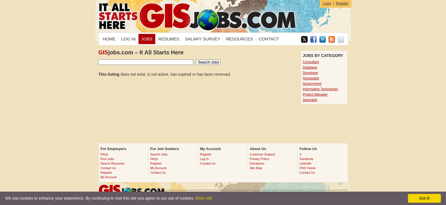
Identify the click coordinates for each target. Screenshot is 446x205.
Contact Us (108, 168)
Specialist (310, 100)
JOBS (146, 38)
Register (342, 3)
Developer (310, 73)
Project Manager (315, 95)
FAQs (104, 154)
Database (310, 67)
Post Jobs (107, 159)
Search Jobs (159, 154)
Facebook (306, 159)
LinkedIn (305, 163)
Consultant (311, 62)
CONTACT (269, 38)
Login (327, 3)
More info (203, 198)
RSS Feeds (307, 168)
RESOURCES (239, 38)
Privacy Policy (259, 159)
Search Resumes (112, 163)
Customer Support (262, 154)
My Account (108, 177)
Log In (204, 159)
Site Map (256, 168)
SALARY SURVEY (202, 38)
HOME (109, 38)
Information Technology (320, 89)
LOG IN (128, 38)
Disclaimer (257, 163)
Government (312, 84)
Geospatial (311, 78)
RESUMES (168, 38)
